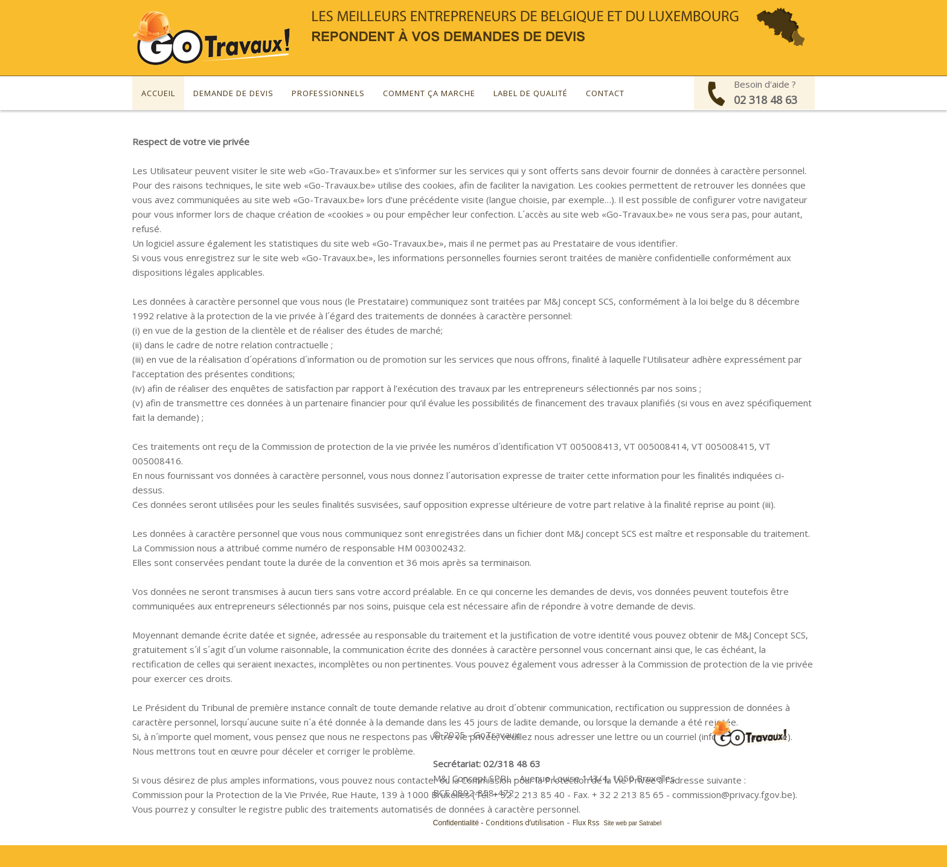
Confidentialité (456, 823)
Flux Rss (586, 822)
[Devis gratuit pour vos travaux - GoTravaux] (211, 37)
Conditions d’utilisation (525, 822)
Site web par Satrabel (633, 823)
